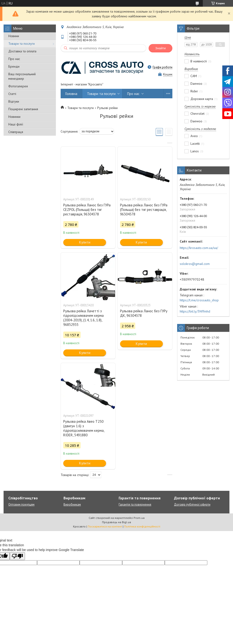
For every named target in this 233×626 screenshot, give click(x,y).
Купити (84, 242)
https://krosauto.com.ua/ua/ (199, 248)
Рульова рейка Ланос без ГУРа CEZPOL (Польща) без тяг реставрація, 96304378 (87, 209)
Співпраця (15, 132)
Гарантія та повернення (135, 504)
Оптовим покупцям (21, 504)
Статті (12, 94)
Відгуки (13, 101)
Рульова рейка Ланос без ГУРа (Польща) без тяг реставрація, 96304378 (143, 209)
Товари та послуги (21, 43)
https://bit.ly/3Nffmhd (195, 311)
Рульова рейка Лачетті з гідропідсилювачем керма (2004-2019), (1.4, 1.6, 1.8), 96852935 (83, 318)
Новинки (14, 116)
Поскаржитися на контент (105, 526)
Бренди (13, 66)
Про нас (14, 59)
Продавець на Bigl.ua (116, 522)
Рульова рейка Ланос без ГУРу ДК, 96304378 (143, 313)
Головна (71, 93)
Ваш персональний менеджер (22, 76)
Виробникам (72, 504)
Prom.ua (139, 518)
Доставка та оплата (22, 51)
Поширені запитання (23, 109)
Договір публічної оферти (192, 504)
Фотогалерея (18, 86)
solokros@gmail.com (195, 264)
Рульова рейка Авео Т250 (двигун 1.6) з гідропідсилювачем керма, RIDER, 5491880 (83, 428)
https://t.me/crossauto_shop (199, 300)
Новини (13, 36)
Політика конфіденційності (142, 526)
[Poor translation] (17, 556)
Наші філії (15, 124)
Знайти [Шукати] (160, 48)
